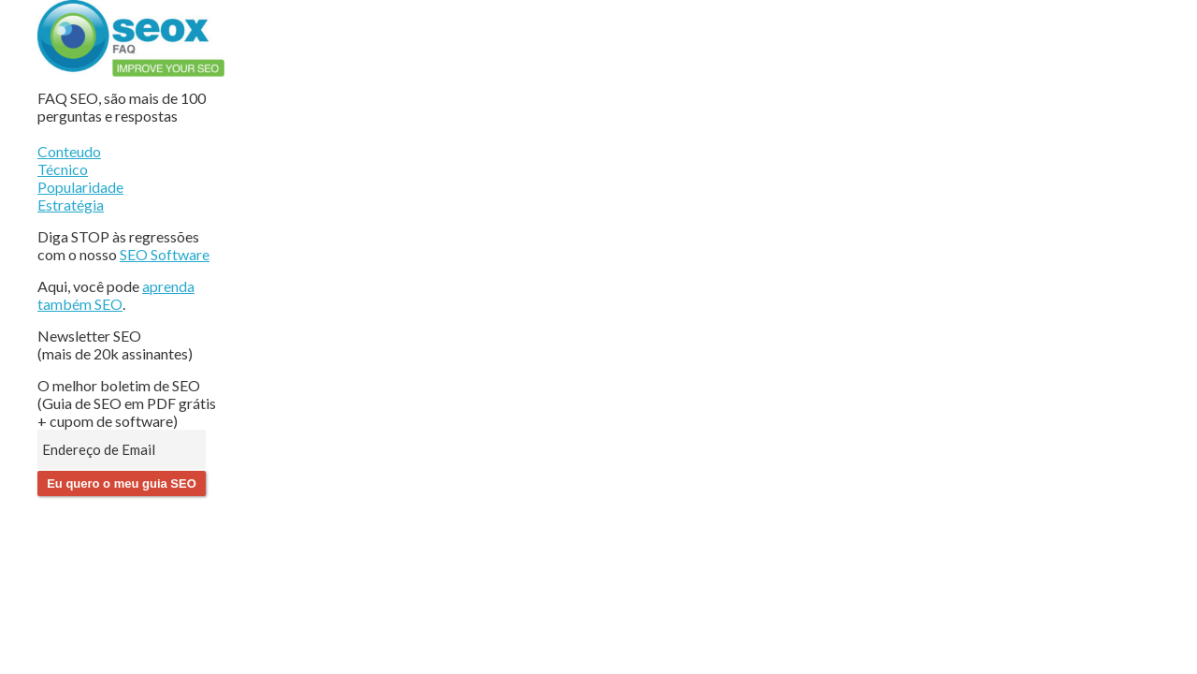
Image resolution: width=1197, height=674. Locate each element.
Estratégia (70, 204)
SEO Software (164, 254)
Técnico (62, 169)
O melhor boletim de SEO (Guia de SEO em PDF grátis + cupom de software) (126, 403)
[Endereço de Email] (121, 449)
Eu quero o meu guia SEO (121, 483)
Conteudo (69, 151)
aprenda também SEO (116, 295)
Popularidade (80, 187)
